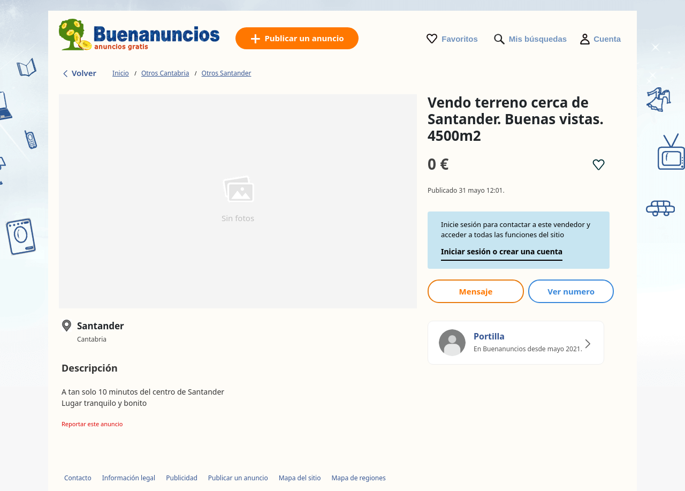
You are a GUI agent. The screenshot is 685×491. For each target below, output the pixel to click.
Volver (79, 72)
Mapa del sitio (300, 477)
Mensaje (476, 291)
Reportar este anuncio (92, 424)
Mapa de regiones (358, 477)
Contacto (78, 477)
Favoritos (460, 38)
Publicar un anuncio (238, 477)
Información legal (129, 477)
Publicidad (181, 477)
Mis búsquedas (538, 38)
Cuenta (607, 38)
